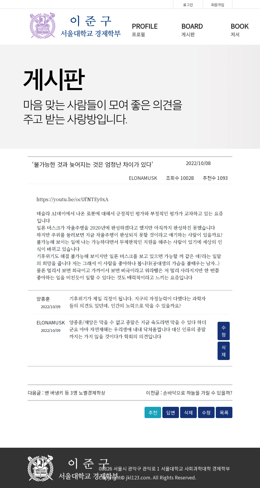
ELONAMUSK (143, 177)
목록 (224, 412)
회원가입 (217, 4)
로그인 (188, 4)
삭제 (223, 351)
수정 (223, 331)
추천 (152, 412)
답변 (170, 412)
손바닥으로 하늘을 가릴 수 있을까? (197, 392)
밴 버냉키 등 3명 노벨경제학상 (75, 392)
